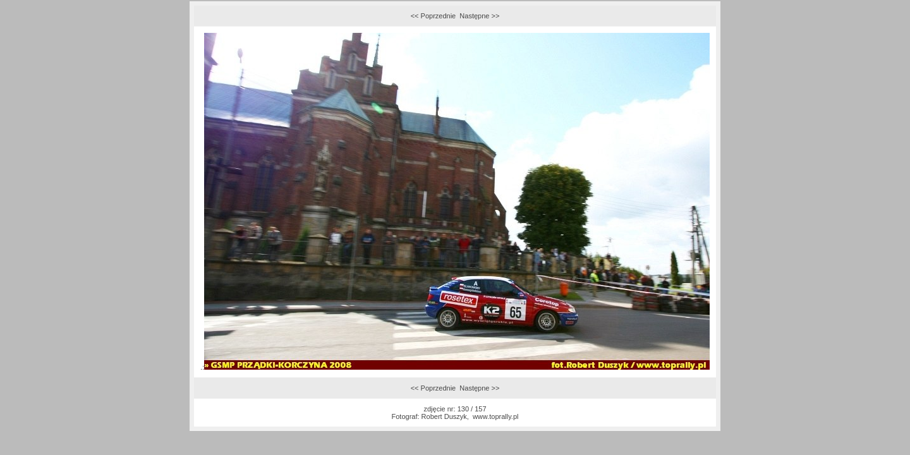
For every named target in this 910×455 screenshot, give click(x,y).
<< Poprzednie (433, 16)
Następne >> (479, 16)
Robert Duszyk (444, 416)
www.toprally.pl (496, 416)
